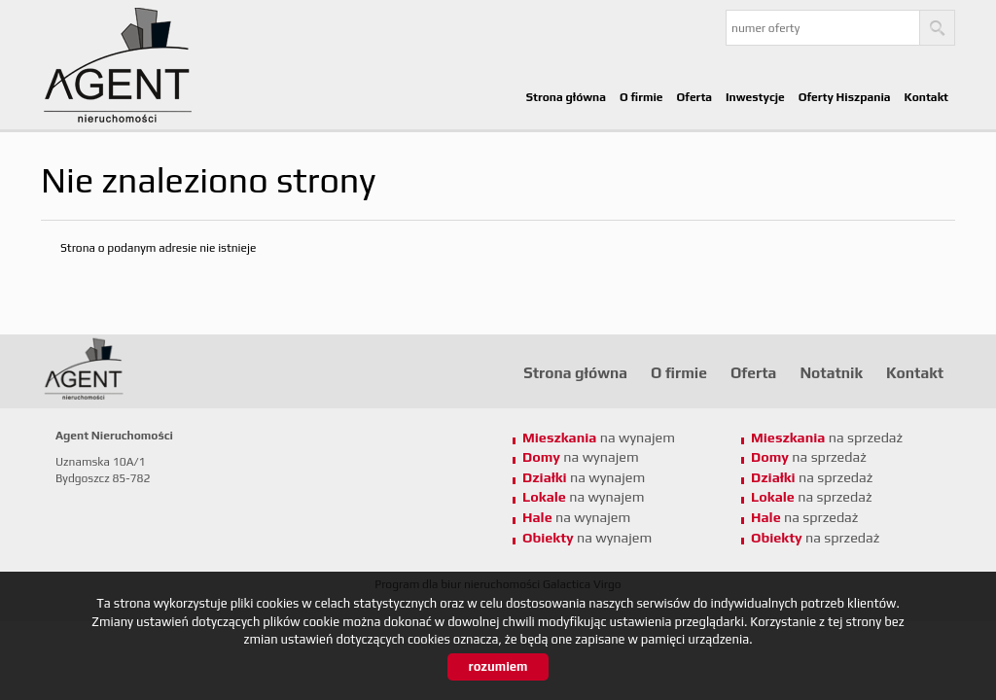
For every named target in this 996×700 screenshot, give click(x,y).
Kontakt (926, 97)
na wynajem (598, 437)
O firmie (641, 97)
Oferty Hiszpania (845, 97)
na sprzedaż (827, 437)
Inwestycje (755, 97)
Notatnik (831, 372)
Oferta (695, 97)
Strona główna (566, 97)
